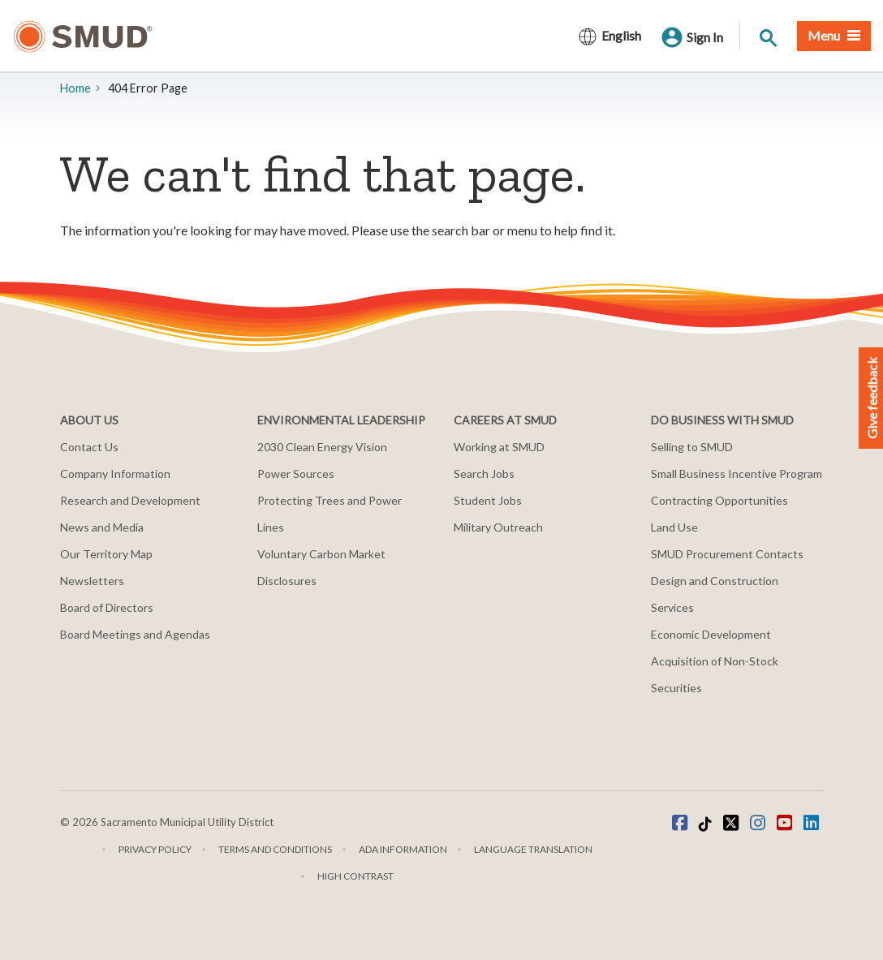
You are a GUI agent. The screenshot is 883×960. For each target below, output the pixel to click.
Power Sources (295, 473)
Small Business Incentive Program (736, 473)
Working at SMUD (499, 447)
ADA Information (403, 849)
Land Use (674, 527)
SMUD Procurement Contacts (727, 554)
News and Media (102, 527)
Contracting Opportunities (719, 500)
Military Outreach (498, 527)
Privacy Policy (155, 849)
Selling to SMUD (692, 447)
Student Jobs (488, 500)
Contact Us (89, 447)
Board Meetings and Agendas (135, 634)
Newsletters (92, 581)
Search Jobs (484, 473)
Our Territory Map (106, 554)
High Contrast (355, 876)
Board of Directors (106, 607)
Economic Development (711, 634)
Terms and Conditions (275, 849)
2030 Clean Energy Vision (322, 447)
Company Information (115, 473)
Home (75, 88)
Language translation (533, 849)
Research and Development (130, 500)
